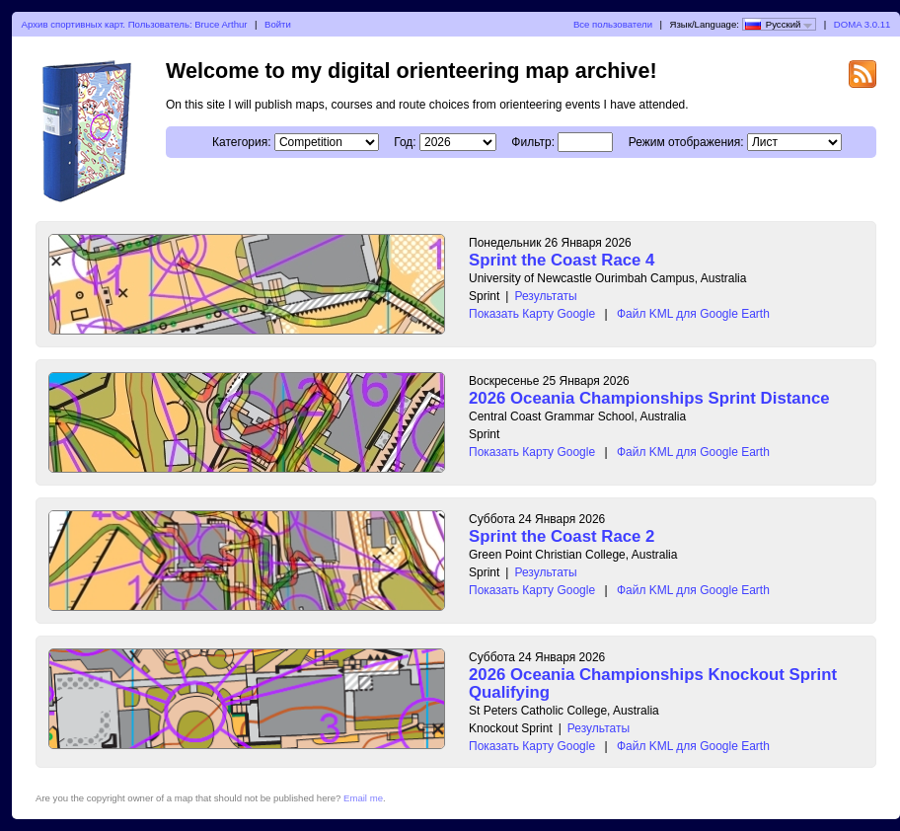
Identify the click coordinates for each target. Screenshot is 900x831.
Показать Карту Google (532, 314)
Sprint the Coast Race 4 (561, 260)
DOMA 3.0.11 (862, 24)
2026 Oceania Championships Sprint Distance (649, 398)
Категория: (241, 142)
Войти (277, 24)
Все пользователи (612, 24)
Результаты (545, 296)
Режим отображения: (686, 142)
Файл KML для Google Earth (693, 314)
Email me (363, 798)
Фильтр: (533, 142)
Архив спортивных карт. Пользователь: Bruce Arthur (135, 24)
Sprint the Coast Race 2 (561, 536)
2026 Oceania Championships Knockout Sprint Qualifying (653, 683)
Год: (404, 142)
